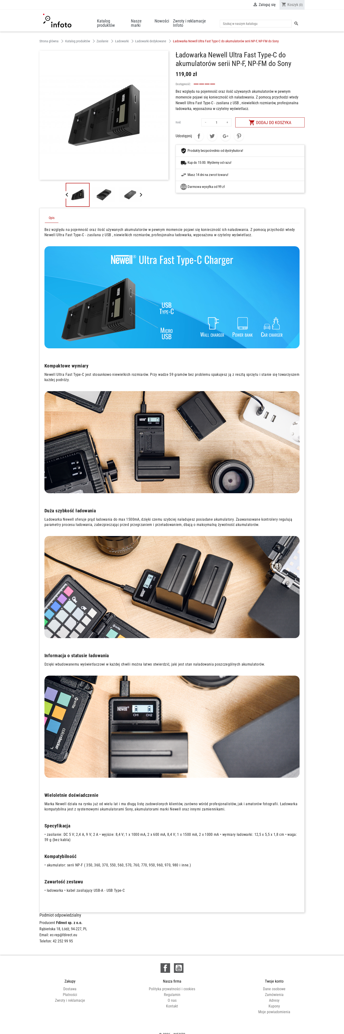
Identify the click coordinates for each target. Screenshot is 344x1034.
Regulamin (172, 994)
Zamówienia (274, 994)
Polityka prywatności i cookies (172, 989)
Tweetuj (212, 136)
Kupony (274, 1006)
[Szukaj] (256, 23)
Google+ (225, 136)
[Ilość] (216, 122)
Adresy (274, 1000)
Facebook (165, 968)
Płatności (70, 994)
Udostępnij (199, 136)
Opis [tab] (51, 218)
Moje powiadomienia (274, 1012)
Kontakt (172, 1006)
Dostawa (69, 989)
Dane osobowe (274, 989)
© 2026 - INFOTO (172, 1025)
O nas (172, 1000)
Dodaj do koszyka (270, 122)
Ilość (178, 122)
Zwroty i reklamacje (70, 1000)
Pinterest (239, 136)
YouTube (178, 968)
